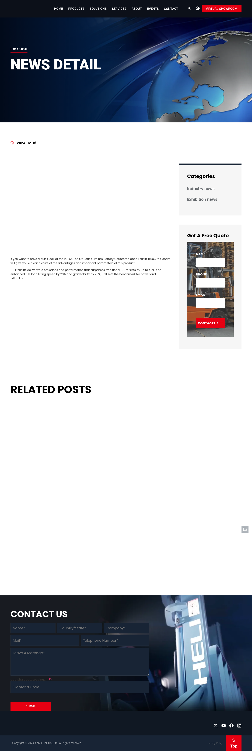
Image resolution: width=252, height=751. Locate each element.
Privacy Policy (215, 743)
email (200, 294)
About (137, 8)
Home (58, 8)
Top (233, 746)
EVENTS (153, 8)
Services (119, 8)
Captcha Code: (31, 679)
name (200, 254)
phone (201, 274)
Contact (171, 8)
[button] (198, 8)
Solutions (98, 8)
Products (76, 8)
